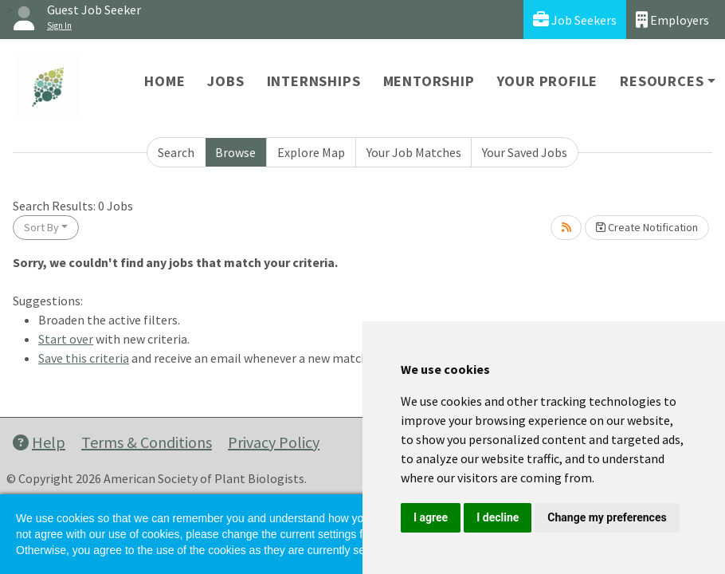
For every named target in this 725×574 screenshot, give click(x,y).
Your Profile (547, 81)
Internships (314, 81)
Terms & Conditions (146, 442)
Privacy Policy (273, 442)
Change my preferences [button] (606, 517)
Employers (672, 19)
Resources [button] (661, 81)
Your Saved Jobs (524, 152)
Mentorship (429, 81)
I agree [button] (430, 517)
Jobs (225, 81)
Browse (235, 152)
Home (164, 81)
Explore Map (311, 152)
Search (176, 152)
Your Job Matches (413, 152)
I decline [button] (497, 517)
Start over (65, 339)
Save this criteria (83, 358)
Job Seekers (575, 19)
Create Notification (647, 227)
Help (39, 442)
